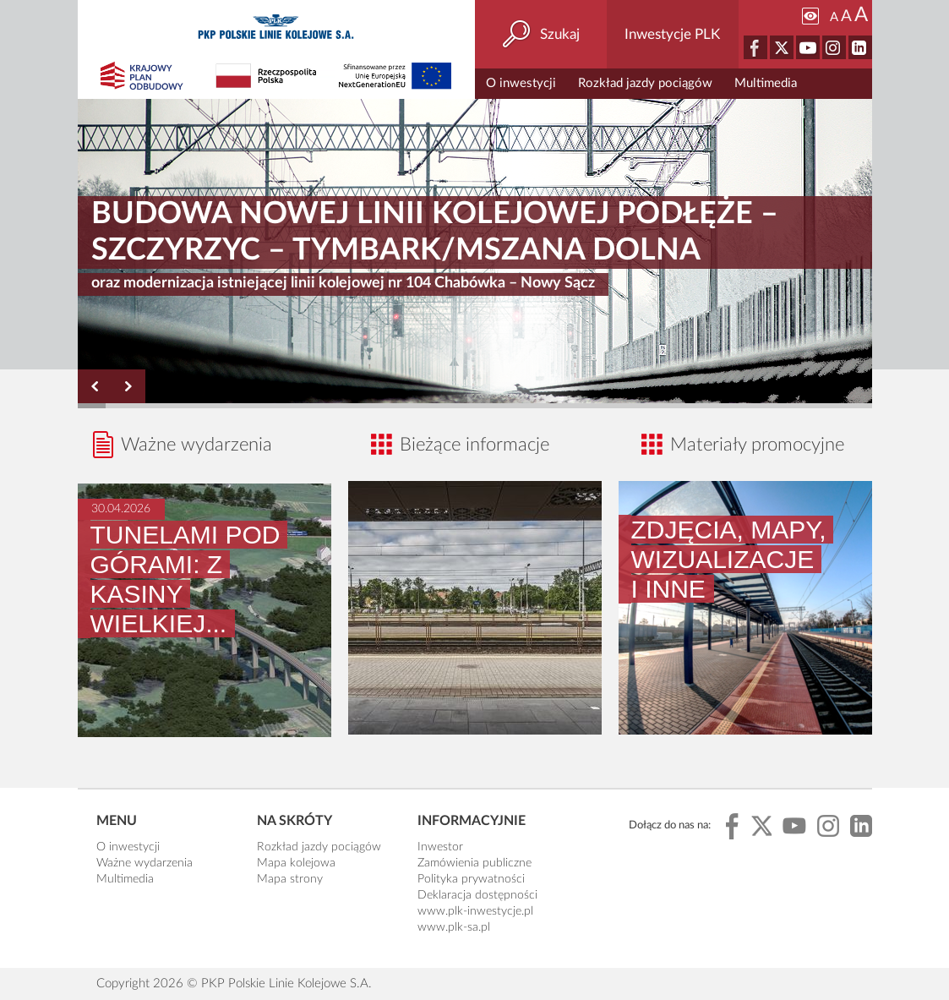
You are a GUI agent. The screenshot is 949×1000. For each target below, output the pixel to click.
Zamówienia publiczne (474, 863)
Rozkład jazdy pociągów (645, 83)
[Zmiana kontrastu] (810, 16)
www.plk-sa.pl (453, 927)
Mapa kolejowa (296, 863)
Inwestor (440, 847)
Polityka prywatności (471, 879)
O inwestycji (521, 83)
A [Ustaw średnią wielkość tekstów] (846, 16)
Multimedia (765, 83)
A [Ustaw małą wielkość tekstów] (834, 17)
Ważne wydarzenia (144, 863)
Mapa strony (290, 879)
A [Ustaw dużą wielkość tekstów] (861, 15)
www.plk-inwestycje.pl (475, 911)
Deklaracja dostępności (477, 895)
